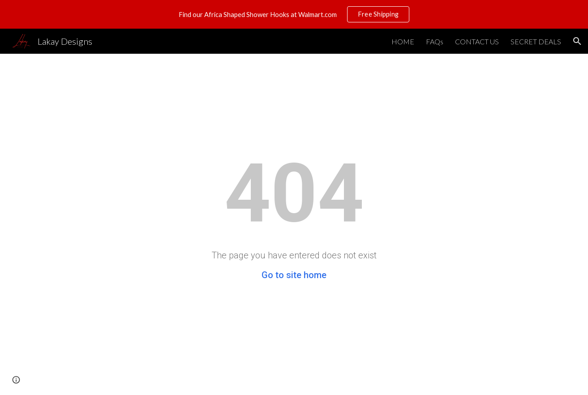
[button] (577, 41)
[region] (294, 14)
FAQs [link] (434, 41)
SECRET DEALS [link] (536, 41)
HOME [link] (402, 41)
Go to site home (294, 275)
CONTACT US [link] (477, 41)
